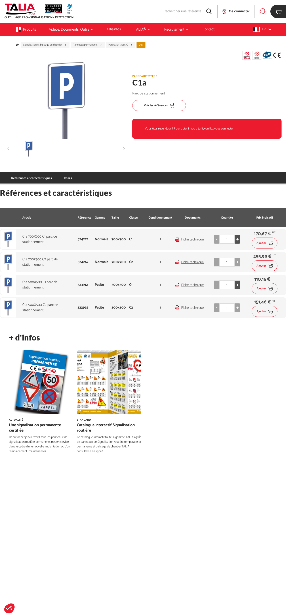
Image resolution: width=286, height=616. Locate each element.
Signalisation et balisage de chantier (45, 45)
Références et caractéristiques (31, 178)
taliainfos (114, 29)
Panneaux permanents (87, 45)
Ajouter (265, 243)
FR (262, 29)
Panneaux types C (120, 45)
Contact (208, 29)
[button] (9, 608)
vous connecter (224, 128)
